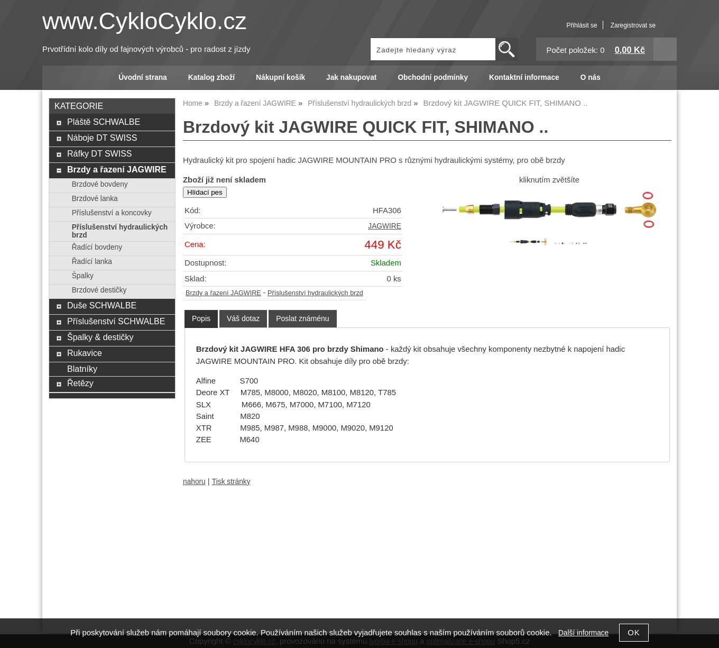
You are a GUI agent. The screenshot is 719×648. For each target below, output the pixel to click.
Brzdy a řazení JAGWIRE (223, 293)
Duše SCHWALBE (101, 305)
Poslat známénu (302, 318)
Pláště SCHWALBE (103, 121)
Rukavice (84, 353)
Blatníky (82, 368)
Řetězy (80, 383)
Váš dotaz (243, 318)
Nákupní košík (280, 77)
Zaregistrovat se (633, 25)
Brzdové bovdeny (100, 184)
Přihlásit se (581, 25)
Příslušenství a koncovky (112, 213)
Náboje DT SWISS (102, 137)
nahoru (194, 482)
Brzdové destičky (99, 290)
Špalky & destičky (100, 337)
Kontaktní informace (524, 77)
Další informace (583, 633)
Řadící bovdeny (97, 247)
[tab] (201, 318)
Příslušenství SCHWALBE (116, 321)
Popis (201, 318)
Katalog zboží (211, 77)
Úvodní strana (142, 77)
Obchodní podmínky (433, 77)
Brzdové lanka (95, 199)
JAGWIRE (384, 226)
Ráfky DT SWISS (99, 153)
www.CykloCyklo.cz (144, 21)
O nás (590, 77)
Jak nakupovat (351, 77)
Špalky (83, 276)
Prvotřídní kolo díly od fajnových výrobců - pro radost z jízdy (146, 49)
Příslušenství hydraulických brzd (315, 293)
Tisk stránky (231, 482)
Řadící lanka (92, 262)
